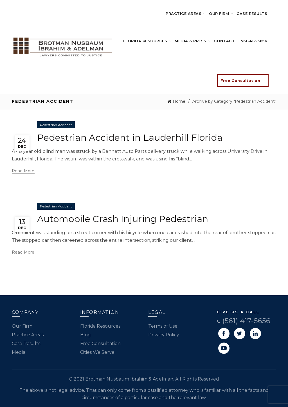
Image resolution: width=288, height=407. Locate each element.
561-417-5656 (254, 41)
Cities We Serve (97, 352)
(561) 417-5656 (243, 320)
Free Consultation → (243, 80)
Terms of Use (162, 326)
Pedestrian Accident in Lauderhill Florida (129, 137)
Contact (224, 41)
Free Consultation (100, 343)
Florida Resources (145, 41)
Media (18, 352)
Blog (85, 334)
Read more (23, 170)
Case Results (252, 13)
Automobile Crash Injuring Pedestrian (122, 218)
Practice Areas (183, 13)
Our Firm (219, 13)
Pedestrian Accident (56, 125)
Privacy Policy (163, 334)
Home (179, 101)
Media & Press (190, 41)
